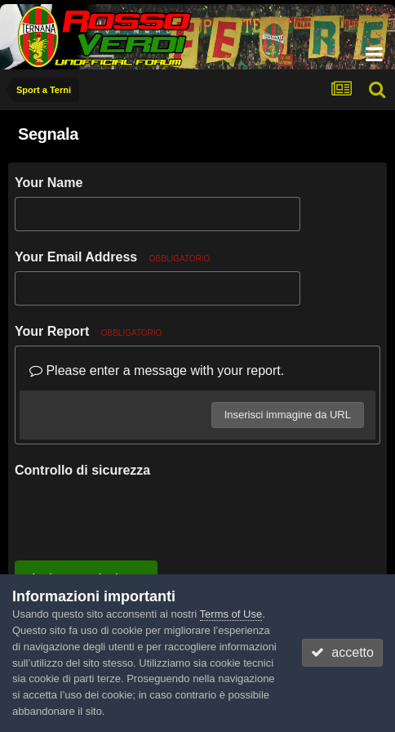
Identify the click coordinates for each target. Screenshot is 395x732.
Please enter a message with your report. (156, 370)
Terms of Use (231, 614)
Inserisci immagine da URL (287, 414)
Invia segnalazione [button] (86, 515)
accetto (342, 652)
